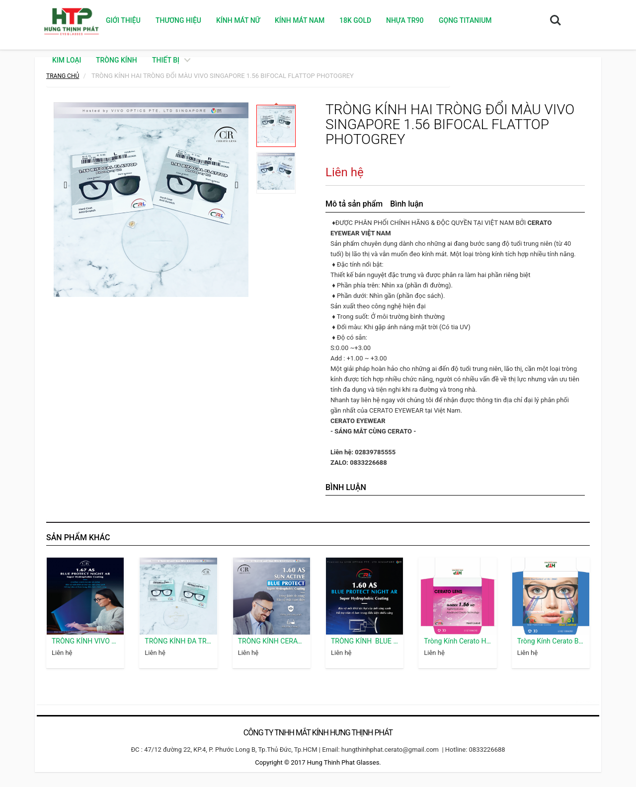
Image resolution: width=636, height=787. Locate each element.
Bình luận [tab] (406, 204)
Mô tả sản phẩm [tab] (354, 204)
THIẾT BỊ (165, 60)
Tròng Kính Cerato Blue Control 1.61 (550, 641)
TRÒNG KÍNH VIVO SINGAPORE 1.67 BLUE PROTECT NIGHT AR (85, 641)
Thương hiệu (178, 20)
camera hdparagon (586, 701)
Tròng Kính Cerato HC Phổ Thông (457, 641)
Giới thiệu (123, 20)
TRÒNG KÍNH (116, 60)
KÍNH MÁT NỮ (238, 20)
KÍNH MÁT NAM (299, 20)
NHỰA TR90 (404, 20)
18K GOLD (355, 20)
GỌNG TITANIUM (465, 20)
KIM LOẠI (66, 60)
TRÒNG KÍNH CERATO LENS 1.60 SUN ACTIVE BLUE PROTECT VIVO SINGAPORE (271, 641)
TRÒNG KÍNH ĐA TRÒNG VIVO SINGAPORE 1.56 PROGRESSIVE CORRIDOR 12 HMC (178, 641)
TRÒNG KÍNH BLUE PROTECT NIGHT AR (364, 641)
